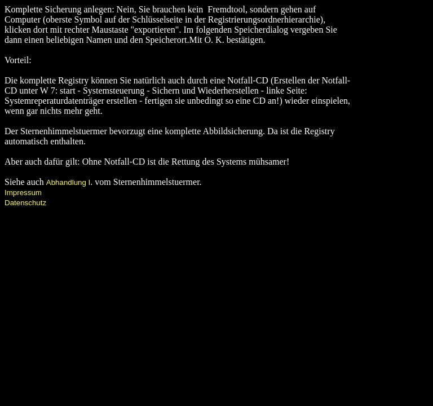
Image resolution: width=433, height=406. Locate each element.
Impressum (23, 192)
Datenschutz (25, 202)
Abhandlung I (68, 182)
